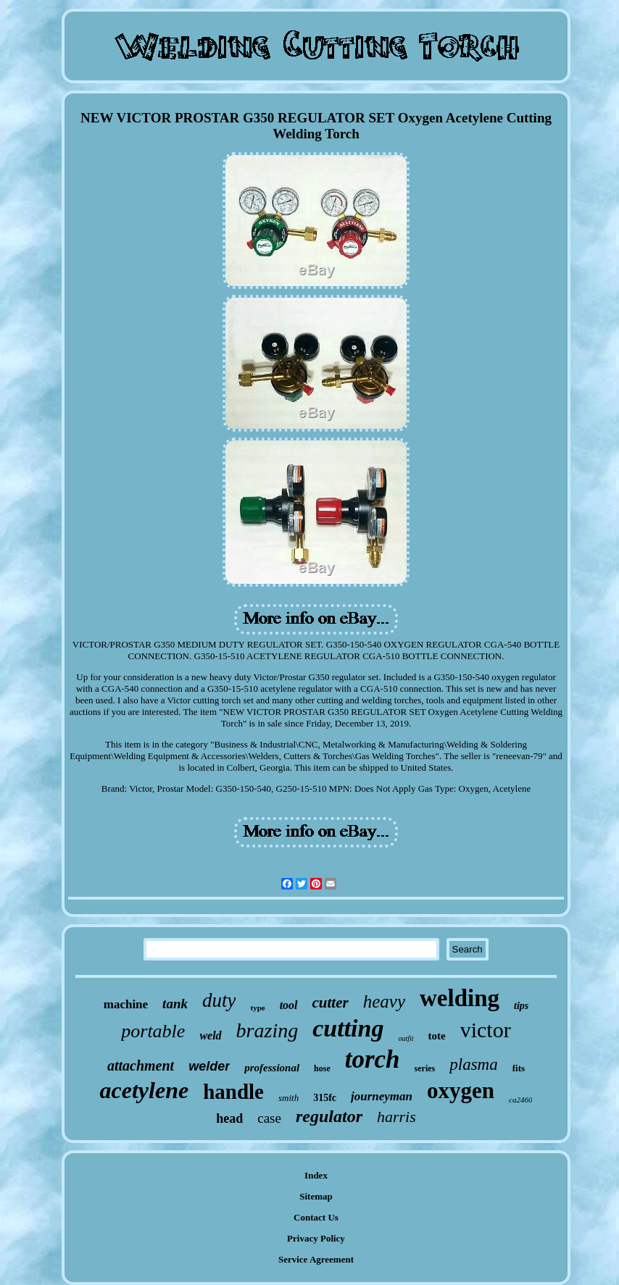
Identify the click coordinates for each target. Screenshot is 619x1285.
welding (459, 998)
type (257, 1007)
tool (289, 1005)
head (229, 1118)
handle (233, 1091)
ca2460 (520, 1099)
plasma (473, 1064)
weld (210, 1035)
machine (126, 1004)
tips (521, 1005)
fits (518, 1068)
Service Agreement (316, 1259)
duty (219, 1000)
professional (271, 1067)
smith (288, 1097)
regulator (329, 1116)
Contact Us (316, 1217)
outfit (405, 1038)
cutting (347, 1028)
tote (437, 1036)
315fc (324, 1097)
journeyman (381, 1096)
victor (485, 1030)
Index (316, 1175)
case (269, 1118)
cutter (330, 1002)
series (425, 1068)
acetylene (144, 1090)
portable (153, 1031)
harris (396, 1117)
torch (372, 1059)
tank (175, 1003)
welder (209, 1066)
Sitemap (316, 1196)
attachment (140, 1065)
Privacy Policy (316, 1238)
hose (322, 1068)
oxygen (460, 1090)
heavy (384, 1001)
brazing (267, 1030)
